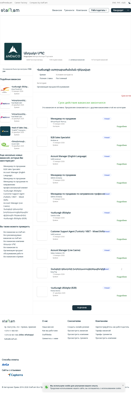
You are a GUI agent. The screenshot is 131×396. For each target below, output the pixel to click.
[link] (16, 90)
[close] (123, 385)
